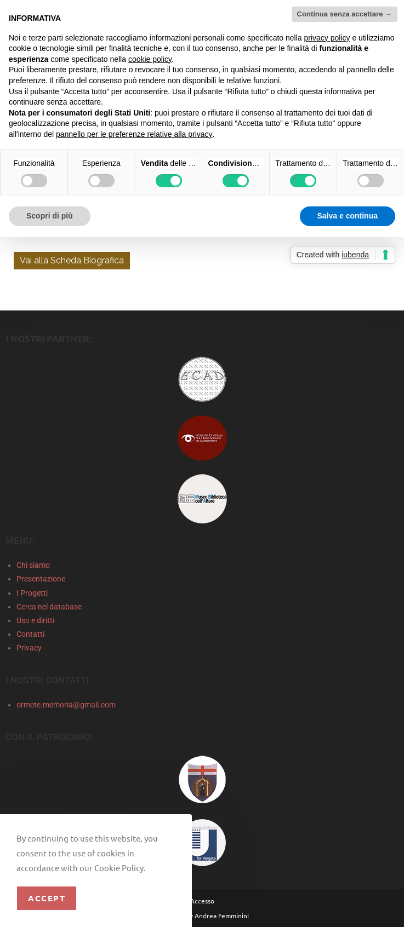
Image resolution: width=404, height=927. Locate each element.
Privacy (29, 647)
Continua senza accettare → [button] (344, 14)
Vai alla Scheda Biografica (72, 260)
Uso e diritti (35, 620)
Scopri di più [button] (49, 215)
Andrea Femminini (222, 915)
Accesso (202, 900)
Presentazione (40, 578)
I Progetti (32, 593)
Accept (46, 898)
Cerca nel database (49, 606)
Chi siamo (33, 565)
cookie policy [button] (150, 59)
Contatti (30, 634)
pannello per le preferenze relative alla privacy (134, 134)
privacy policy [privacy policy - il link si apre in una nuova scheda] (327, 37)
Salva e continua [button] (347, 215)
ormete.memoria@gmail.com (66, 704)
